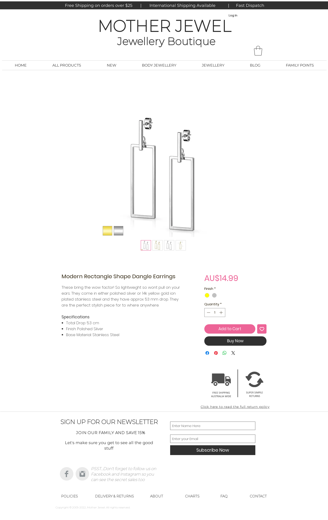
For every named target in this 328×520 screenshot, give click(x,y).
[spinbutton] (214, 312)
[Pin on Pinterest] (216, 353)
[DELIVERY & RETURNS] (114, 496)
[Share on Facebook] (207, 353)
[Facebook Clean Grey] (66, 474)
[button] (258, 51)
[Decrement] (208, 312)
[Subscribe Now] (212, 450)
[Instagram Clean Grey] (82, 474)
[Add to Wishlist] (262, 329)
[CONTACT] (258, 496)
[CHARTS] (192, 496)
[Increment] (221, 312)
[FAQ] (224, 496)
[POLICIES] (69, 496)
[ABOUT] (156, 496)
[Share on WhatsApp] (224, 353)
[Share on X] (233, 353)
